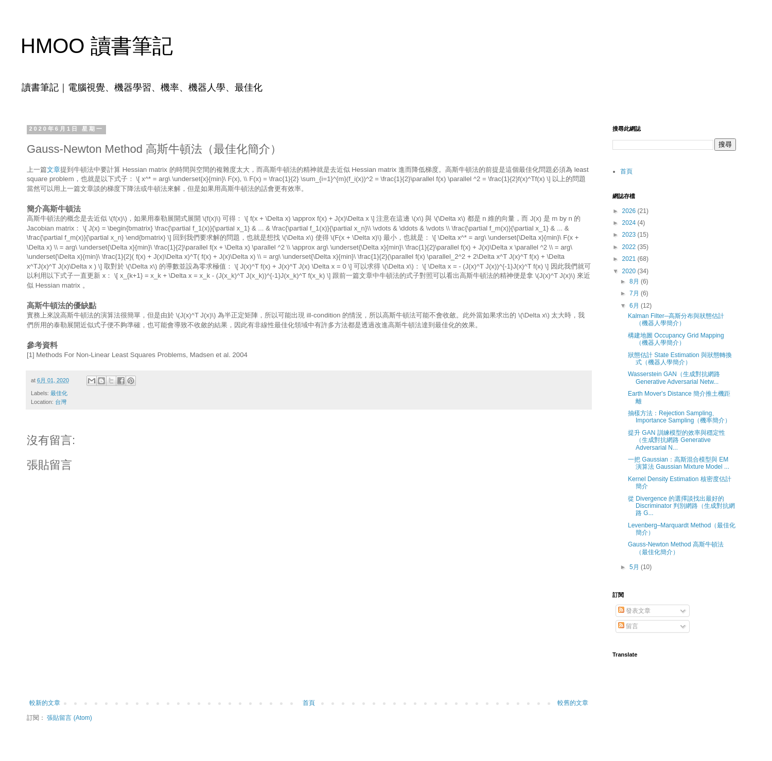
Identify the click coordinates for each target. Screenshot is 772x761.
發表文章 (634, 610)
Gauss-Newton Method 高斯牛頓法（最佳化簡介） (676, 548)
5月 (635, 567)
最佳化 (58, 393)
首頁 (309, 702)
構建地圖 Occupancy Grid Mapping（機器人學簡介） (676, 339)
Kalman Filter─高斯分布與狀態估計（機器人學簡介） (676, 319)
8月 (635, 281)
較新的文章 (44, 702)
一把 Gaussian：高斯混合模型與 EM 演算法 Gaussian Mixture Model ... (678, 463)
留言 (628, 626)
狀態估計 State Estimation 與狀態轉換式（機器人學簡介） (680, 358)
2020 (630, 271)
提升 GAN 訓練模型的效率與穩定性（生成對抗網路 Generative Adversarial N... (676, 440)
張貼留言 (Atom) (69, 717)
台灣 (60, 402)
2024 (630, 222)
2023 (630, 234)
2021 (630, 258)
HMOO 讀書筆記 (97, 45)
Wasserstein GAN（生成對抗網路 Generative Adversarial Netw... (674, 377)
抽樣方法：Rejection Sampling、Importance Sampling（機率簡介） (679, 417)
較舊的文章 (572, 702)
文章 (53, 169)
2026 (630, 211)
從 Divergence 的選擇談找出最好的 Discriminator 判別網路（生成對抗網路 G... (681, 506)
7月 (635, 293)
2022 (630, 247)
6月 (635, 305)
